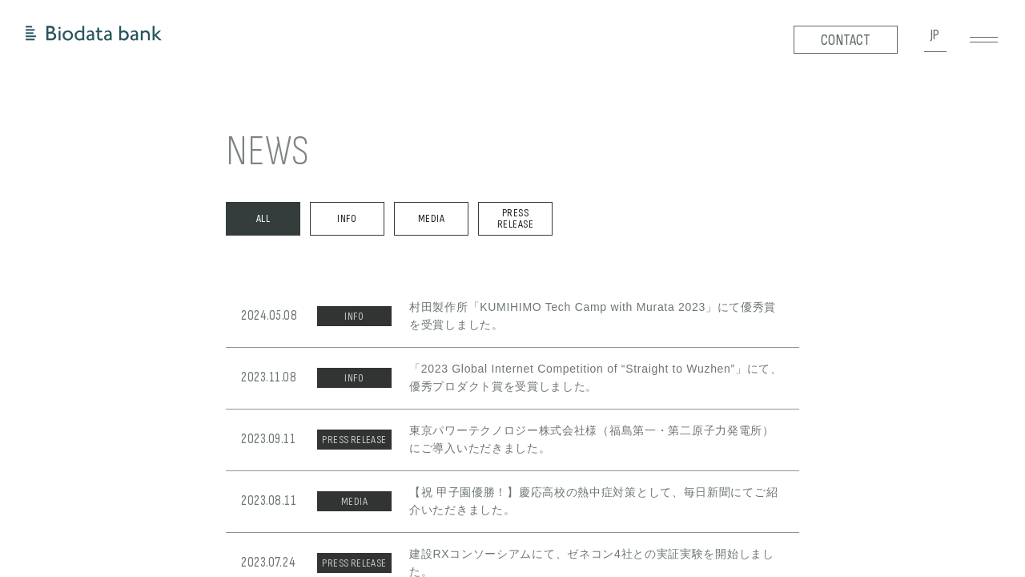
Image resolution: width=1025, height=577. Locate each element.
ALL (263, 218)
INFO (347, 218)
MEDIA (431, 218)
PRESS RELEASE (515, 218)
